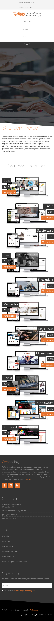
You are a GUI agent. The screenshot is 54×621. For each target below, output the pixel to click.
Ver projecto (9, 192)
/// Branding (6, 541)
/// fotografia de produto (10, 551)
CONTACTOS (27, 22)
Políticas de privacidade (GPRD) (25, 590)
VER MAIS (28, 479)
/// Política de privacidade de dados (14, 561)
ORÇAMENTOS (27, 29)
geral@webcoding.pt (26, 2)
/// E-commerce (7, 546)
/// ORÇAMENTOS (8, 556)
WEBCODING (27, 36)
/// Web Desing (7, 536)
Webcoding (34, 610)
